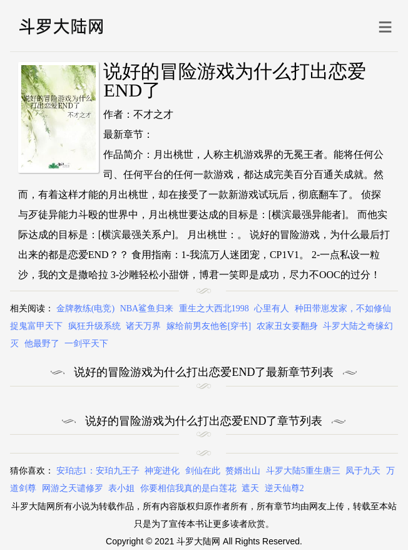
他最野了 (41, 343)
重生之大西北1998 (214, 308)
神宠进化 (162, 470)
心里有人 (271, 308)
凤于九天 (362, 470)
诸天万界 (143, 326)
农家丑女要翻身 (287, 326)
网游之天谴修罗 (72, 488)
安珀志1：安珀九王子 (98, 470)
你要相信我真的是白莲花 (188, 488)
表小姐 (121, 488)
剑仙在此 (202, 470)
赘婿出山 (242, 470)
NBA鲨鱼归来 (147, 308)
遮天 (250, 488)
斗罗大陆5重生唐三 (303, 470)
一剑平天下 (86, 343)
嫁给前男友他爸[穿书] (208, 326)
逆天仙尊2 (284, 488)
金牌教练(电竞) (85, 308)
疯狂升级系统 (94, 326)
